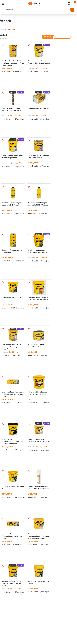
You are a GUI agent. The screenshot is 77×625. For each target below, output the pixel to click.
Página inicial (4, 29)
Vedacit (12, 29)
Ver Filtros (48, 37)
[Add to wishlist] (3, 45)
